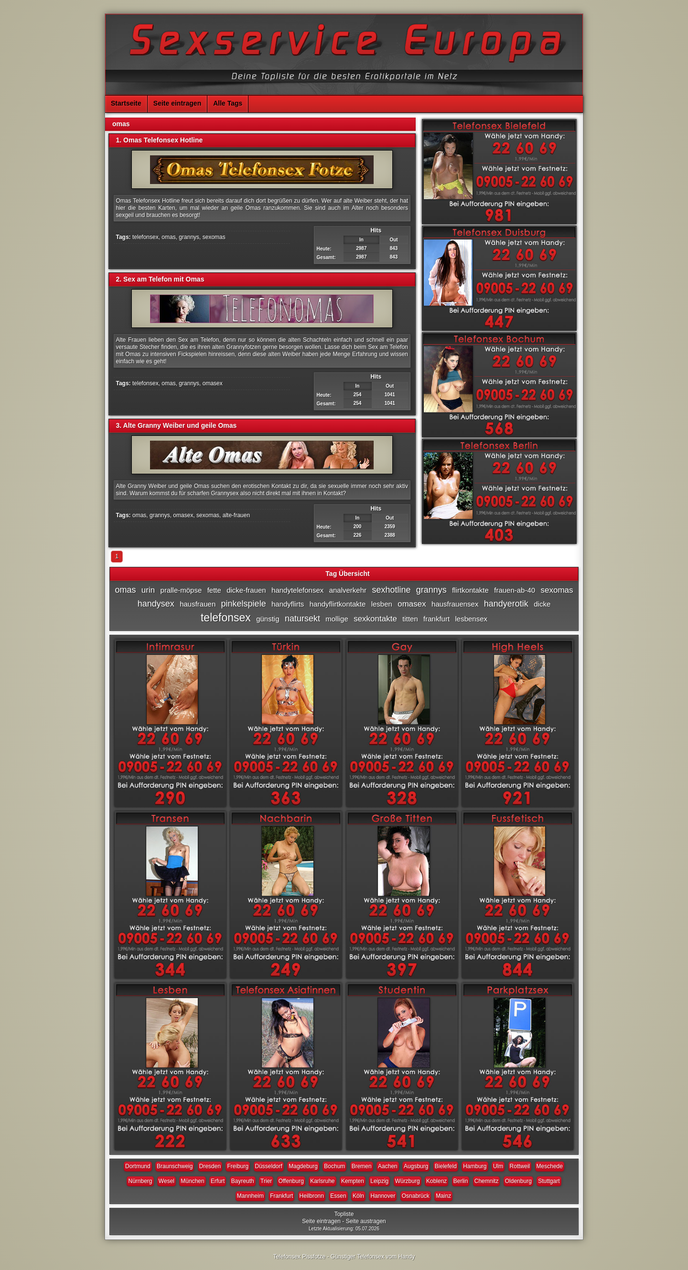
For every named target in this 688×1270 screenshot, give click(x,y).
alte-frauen (236, 515)
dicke (542, 604)
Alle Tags (227, 103)
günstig (267, 619)
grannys (189, 237)
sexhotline (391, 590)
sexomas (214, 237)
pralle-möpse (181, 590)
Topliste (344, 1214)
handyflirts (287, 604)
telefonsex (145, 237)
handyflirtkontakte (338, 604)
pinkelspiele (243, 603)
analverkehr (347, 590)
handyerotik (506, 603)
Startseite (126, 103)
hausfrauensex (454, 604)
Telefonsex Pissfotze (299, 1256)
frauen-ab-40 (514, 590)
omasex (213, 383)
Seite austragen (366, 1221)
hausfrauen (197, 604)
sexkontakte (375, 618)
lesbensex (471, 619)
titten (410, 619)
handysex (156, 603)
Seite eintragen (177, 103)
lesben (381, 604)
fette (214, 590)
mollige (336, 619)
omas (168, 237)
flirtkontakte (470, 590)
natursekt (302, 618)
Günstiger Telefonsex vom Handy (373, 1256)
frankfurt (436, 619)
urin (148, 590)
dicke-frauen (246, 590)
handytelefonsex (297, 590)
